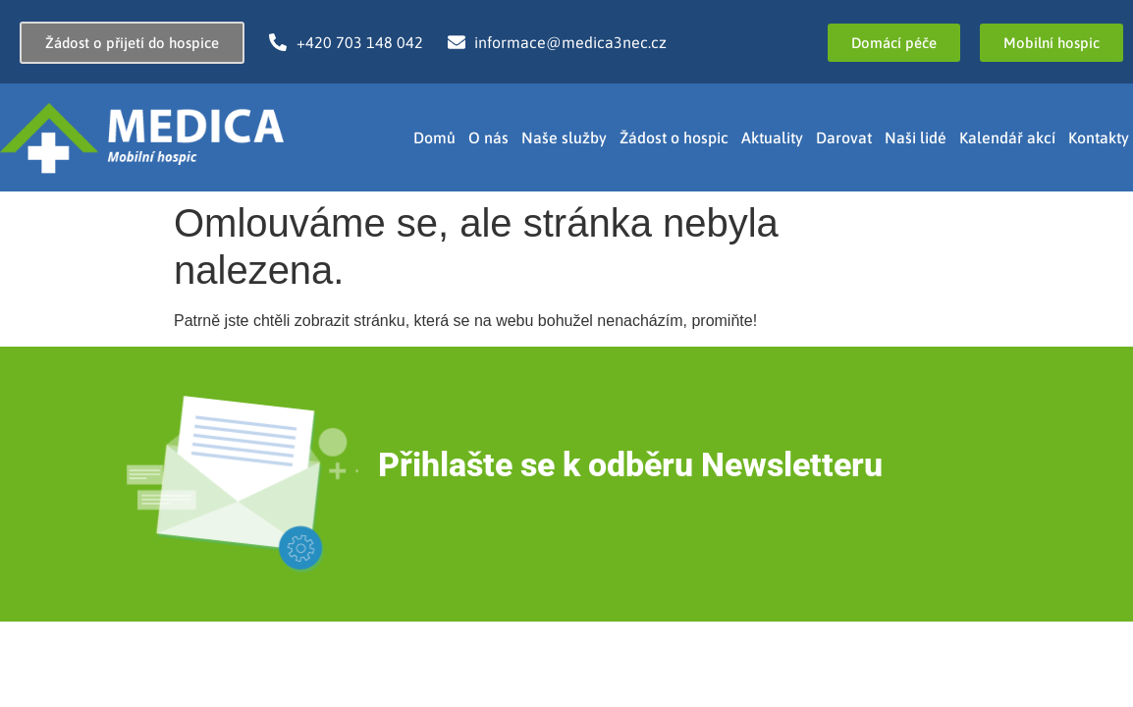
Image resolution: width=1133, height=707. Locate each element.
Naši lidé (915, 137)
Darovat (844, 137)
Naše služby (564, 137)
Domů (434, 137)
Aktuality (772, 137)
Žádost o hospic (674, 137)
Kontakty (1098, 137)
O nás (488, 137)
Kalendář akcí (1007, 137)
